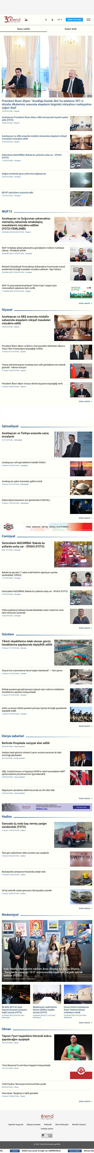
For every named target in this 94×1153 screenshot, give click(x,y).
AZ (59, 20)
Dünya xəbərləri (13, 736)
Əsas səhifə (23, 28)
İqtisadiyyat (10, 426)
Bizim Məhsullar (62, 1124)
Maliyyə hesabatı (34, 1124)
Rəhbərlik (48, 1124)
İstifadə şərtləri (47, 1129)
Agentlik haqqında (15, 1124)
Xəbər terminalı (74, 19)
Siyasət (7, 310)
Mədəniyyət (10, 914)
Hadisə (7, 816)
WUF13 (7, 211)
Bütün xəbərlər (84, 303)
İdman (6, 1029)
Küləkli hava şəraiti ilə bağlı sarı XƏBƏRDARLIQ (42, 1151)
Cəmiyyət (8, 536)
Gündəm (8, 634)
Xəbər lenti (70, 28)
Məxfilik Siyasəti (79, 1124)
